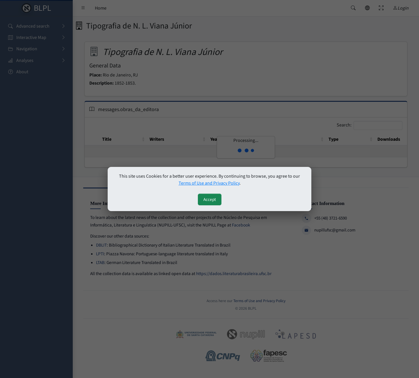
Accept (209, 199)
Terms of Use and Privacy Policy (209, 183)
